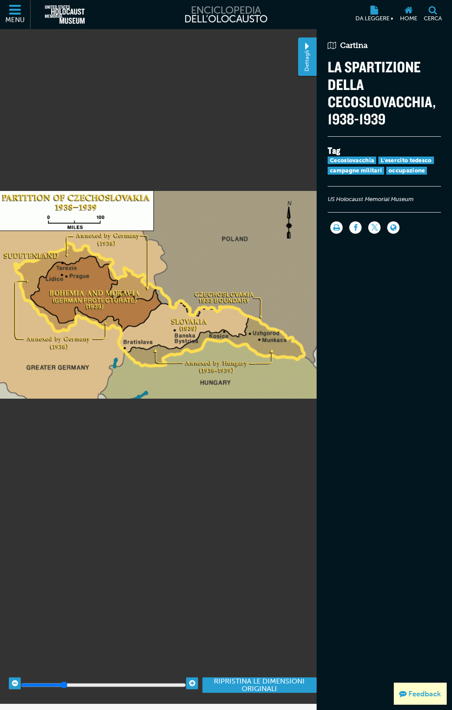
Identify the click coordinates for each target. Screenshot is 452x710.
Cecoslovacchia (352, 160)
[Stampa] (336, 227)
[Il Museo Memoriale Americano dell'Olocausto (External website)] (65, 14)
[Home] (408, 14)
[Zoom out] (15, 676)
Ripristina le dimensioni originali (259, 678)
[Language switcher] (393, 227)
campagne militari (356, 170)
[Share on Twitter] (374, 227)
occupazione (406, 170)
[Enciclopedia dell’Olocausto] (226, 14)
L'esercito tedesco (406, 160)
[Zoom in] (192, 676)
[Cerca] (432, 14)
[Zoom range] (103, 678)
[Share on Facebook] (355, 227)
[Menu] (15, 14)
